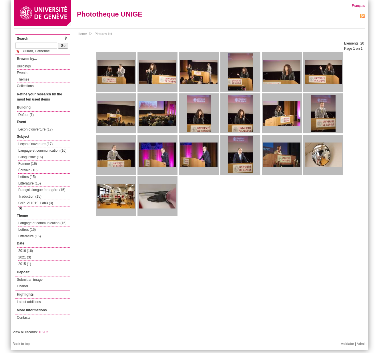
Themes (23, 79)
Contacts (23, 318)
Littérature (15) (29, 183)
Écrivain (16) (27, 170)
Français (358, 6)
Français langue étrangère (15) (41, 190)
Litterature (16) (29, 236)
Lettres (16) (27, 230)
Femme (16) (27, 164)
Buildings (24, 66)
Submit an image (30, 280)
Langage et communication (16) (42, 151)
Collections (25, 86)
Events (22, 73)
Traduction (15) (29, 196)
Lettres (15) (27, 177)
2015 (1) (24, 264)
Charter (22, 286)
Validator (347, 344)
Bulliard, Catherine (33, 51)
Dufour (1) (26, 115)
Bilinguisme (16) (30, 157)
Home (82, 34)
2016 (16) (25, 251)
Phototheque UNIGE (109, 14)
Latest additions (29, 302)
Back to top (21, 344)
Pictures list (103, 34)
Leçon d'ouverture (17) (35, 129)
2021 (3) (24, 257)
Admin (361, 344)
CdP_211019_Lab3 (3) (35, 203)
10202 (43, 332)
